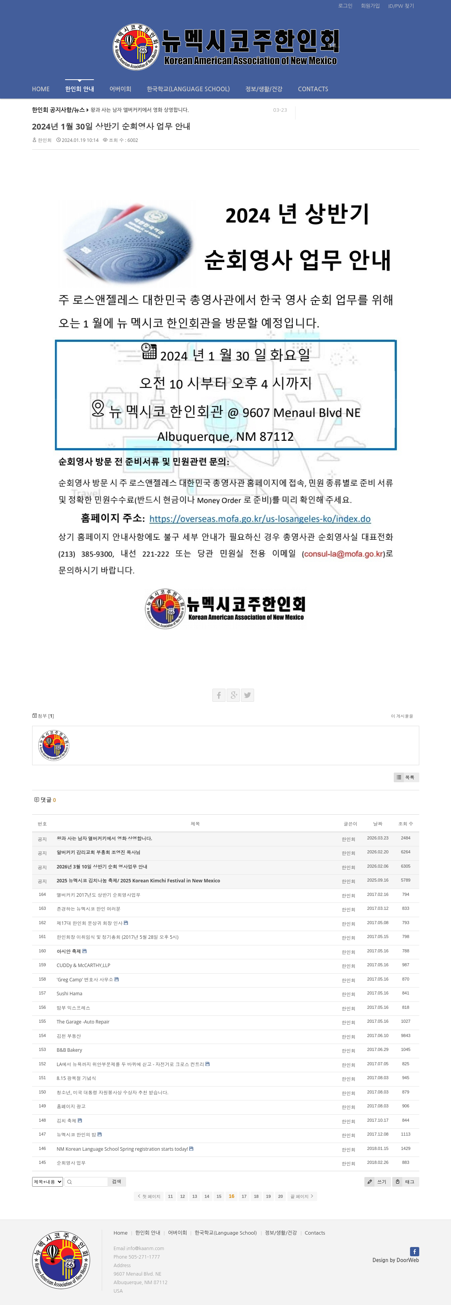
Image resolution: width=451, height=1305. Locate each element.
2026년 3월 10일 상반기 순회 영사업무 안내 (102, 866)
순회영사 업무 (71, 1163)
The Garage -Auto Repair (83, 1021)
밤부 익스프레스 (74, 1008)
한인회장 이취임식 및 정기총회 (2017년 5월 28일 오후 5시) (118, 937)
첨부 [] (43, 716)
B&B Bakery (69, 1050)
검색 (116, 1181)
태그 (403, 1182)
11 (170, 1196)
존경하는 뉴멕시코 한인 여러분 (89, 909)
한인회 (45, 140)
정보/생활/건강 (263, 89)
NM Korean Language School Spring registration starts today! (122, 1149)
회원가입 (370, 6)
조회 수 (405, 824)
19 (268, 1196)
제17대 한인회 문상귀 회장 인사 (90, 923)
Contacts (313, 89)
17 (244, 1196)
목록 (404, 777)
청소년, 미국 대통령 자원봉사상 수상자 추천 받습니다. (113, 1092)
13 (194, 1196)
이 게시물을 (402, 716)
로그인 (345, 6)
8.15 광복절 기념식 (76, 1078)
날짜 (378, 824)
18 (256, 1196)
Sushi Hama (69, 993)
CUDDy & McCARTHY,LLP (84, 965)
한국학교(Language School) (188, 89)
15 (219, 1196)
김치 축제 (67, 1120)
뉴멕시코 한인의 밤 (76, 1134)
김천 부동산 (69, 1036)
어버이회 (120, 89)
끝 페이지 (302, 1196)
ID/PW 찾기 (401, 6)
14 (207, 1196)
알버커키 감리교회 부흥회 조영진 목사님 (98, 852)
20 (280, 1196)
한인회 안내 (79, 85)
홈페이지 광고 (71, 1106)
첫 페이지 (149, 1196)
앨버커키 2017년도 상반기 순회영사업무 (99, 895)
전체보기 (54, 45)
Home (41, 89)
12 (182, 1196)
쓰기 (375, 1182)
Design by (395, 1260)
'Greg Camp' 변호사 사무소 (85, 979)
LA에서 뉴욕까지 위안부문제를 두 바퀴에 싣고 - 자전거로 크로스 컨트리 (131, 1064)
